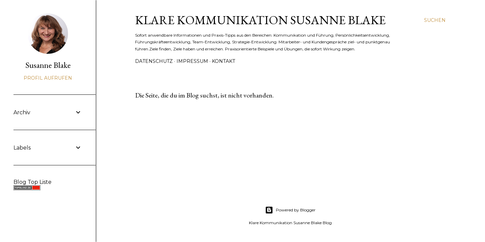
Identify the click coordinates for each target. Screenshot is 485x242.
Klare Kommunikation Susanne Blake (260, 20)
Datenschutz (154, 61)
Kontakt (223, 61)
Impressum (192, 61)
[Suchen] (435, 20)
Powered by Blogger (290, 210)
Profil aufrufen (48, 78)
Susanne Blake (48, 65)
